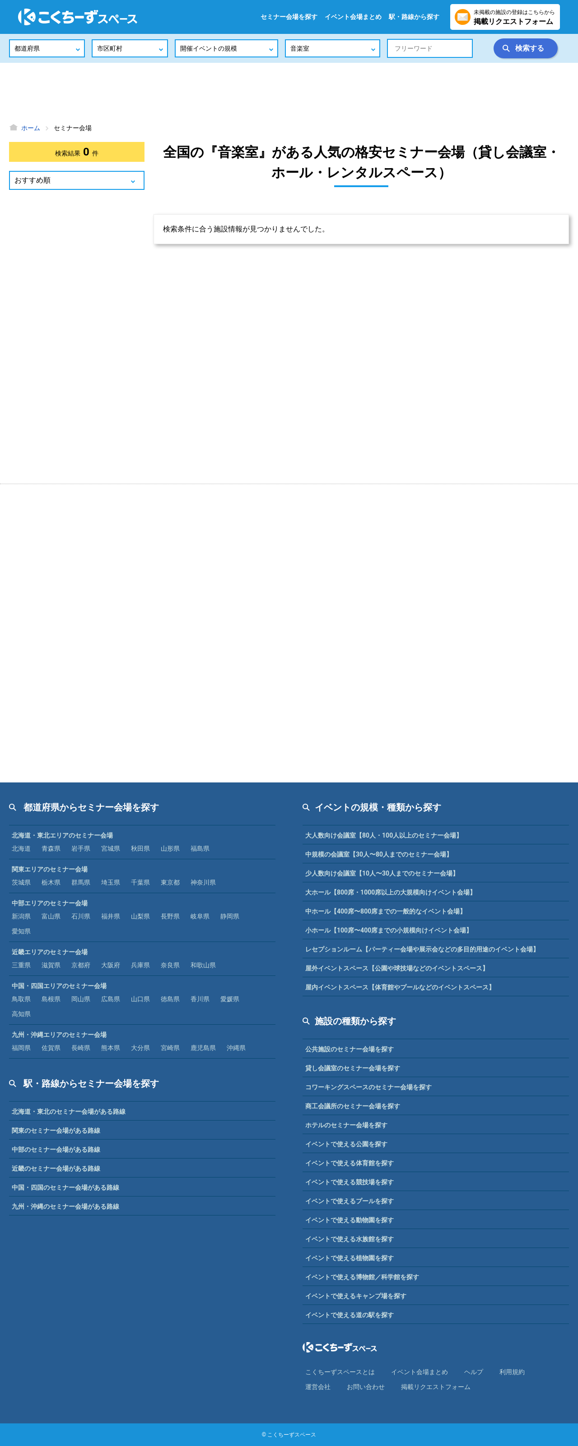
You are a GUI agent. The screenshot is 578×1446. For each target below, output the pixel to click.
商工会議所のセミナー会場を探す (352, 1106)
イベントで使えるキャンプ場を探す (355, 1296)
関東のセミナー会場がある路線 (56, 1130)
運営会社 (318, 1386)
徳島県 (170, 999)
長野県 (170, 916)
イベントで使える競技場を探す (349, 1182)
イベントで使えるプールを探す (349, 1201)
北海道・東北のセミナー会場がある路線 (69, 1111)
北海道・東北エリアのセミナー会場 (62, 835)
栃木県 (51, 882)
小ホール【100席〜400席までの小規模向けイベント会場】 (388, 930)
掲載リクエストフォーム (436, 1386)
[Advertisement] (289, 92)
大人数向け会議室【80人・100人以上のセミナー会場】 (383, 835)
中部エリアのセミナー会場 (50, 903)
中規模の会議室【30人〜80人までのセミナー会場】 (378, 854)
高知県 (21, 1013)
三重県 (21, 965)
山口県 (140, 999)
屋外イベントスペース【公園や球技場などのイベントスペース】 (397, 968)
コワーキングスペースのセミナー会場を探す (368, 1087)
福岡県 (21, 1047)
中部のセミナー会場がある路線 (56, 1149)
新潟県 (21, 916)
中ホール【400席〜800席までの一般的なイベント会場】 (385, 911)
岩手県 (80, 848)
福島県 (200, 848)
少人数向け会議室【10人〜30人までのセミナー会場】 (382, 873)
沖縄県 (236, 1047)
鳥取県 (21, 999)
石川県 (80, 916)
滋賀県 (51, 965)
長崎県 (80, 1047)
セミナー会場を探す (289, 16)
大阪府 (110, 965)
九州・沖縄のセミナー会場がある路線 (65, 1206)
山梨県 (140, 916)
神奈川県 (203, 882)
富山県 (51, 916)
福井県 (110, 916)
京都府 (80, 965)
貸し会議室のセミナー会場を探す (352, 1068)
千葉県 (140, 882)
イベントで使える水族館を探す (349, 1239)
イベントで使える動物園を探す (349, 1220)
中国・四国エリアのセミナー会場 (59, 985)
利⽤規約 (512, 1371)
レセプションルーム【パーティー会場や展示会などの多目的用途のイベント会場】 (422, 949)
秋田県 (140, 848)
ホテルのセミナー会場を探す (346, 1125)
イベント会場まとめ (353, 16)
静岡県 (229, 916)
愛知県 (21, 931)
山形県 (170, 848)
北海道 (21, 848)
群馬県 (80, 882)
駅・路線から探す (414, 16)
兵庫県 (140, 965)
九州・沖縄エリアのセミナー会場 (59, 1034)
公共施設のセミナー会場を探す (349, 1049)
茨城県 (21, 882)
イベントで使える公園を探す (346, 1144)
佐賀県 (51, 1047)
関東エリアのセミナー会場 (50, 869)
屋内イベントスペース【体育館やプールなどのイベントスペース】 (400, 987)
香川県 (200, 999)
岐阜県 (200, 916)
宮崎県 (170, 1047)
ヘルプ (473, 1371)
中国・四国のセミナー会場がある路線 (65, 1187)
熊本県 (110, 1047)
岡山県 (80, 999)
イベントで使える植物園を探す (349, 1258)
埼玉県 (110, 882)
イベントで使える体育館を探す (349, 1163)
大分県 (140, 1047)
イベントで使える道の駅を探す (349, 1315)
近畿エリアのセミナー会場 (50, 952)
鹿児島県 (203, 1047)
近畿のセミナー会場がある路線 (56, 1168)
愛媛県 (229, 999)
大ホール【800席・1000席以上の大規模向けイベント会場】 (390, 892)
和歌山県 (203, 965)
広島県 (110, 999)
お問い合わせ (366, 1386)
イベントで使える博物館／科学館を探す (362, 1277)
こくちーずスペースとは (340, 1371)
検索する (529, 48)
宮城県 (110, 848)
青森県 (51, 848)
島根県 (51, 999)
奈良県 (170, 965)
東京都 (170, 882)
